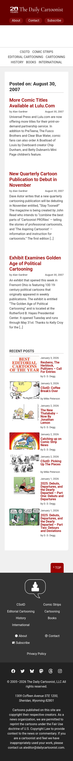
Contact (33, 20)
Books (31, 62)
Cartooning (55, 57)
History (17, 62)
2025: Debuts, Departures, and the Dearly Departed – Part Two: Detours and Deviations (51, 523)
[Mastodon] (41, 672)
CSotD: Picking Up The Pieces (50, 463)
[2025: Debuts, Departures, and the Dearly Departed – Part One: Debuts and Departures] (24, 486)
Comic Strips (42, 52)
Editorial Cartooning (25, 57)
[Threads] (50, 672)
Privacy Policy (36, 654)
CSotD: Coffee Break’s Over (50, 389)
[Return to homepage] (36, 590)
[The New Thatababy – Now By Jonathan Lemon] (24, 413)
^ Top (57, 568)
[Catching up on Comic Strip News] (24, 441)
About (16, 20)
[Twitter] (22, 672)
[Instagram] (60, 672)
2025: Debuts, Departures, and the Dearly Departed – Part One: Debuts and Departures (51, 491)
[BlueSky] (32, 672)
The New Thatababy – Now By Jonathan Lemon (49, 416)
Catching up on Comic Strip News (51, 442)
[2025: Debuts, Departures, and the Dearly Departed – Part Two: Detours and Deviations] (24, 518)
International (50, 62)
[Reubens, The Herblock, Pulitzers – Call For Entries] (24, 365)
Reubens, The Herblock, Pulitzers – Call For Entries (51, 367)
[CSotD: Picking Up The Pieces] (24, 464)
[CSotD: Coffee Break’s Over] (24, 391)
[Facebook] (13, 672)
